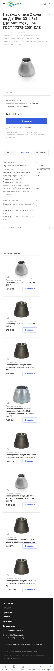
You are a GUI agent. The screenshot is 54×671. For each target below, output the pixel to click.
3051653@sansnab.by (15, 635)
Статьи (6, 616)
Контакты (8, 621)
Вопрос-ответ (9, 626)
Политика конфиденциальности (16, 656)
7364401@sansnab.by (15, 637)
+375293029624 (13, 630)
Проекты (7, 612)
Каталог (7, 608)
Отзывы (9, 153)
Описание (24, 153)
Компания (8, 603)
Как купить (41, 153)
